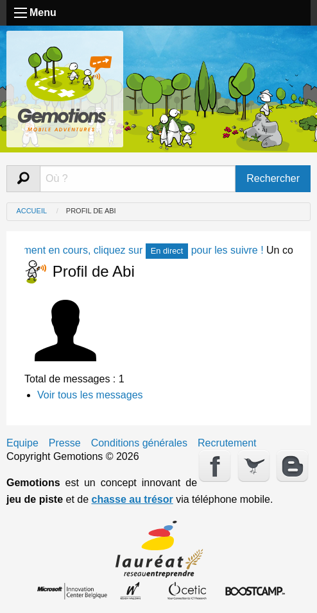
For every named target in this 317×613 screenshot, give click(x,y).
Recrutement (227, 443)
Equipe (22, 443)
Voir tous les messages (90, 394)
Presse (65, 443)
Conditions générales (139, 443)
